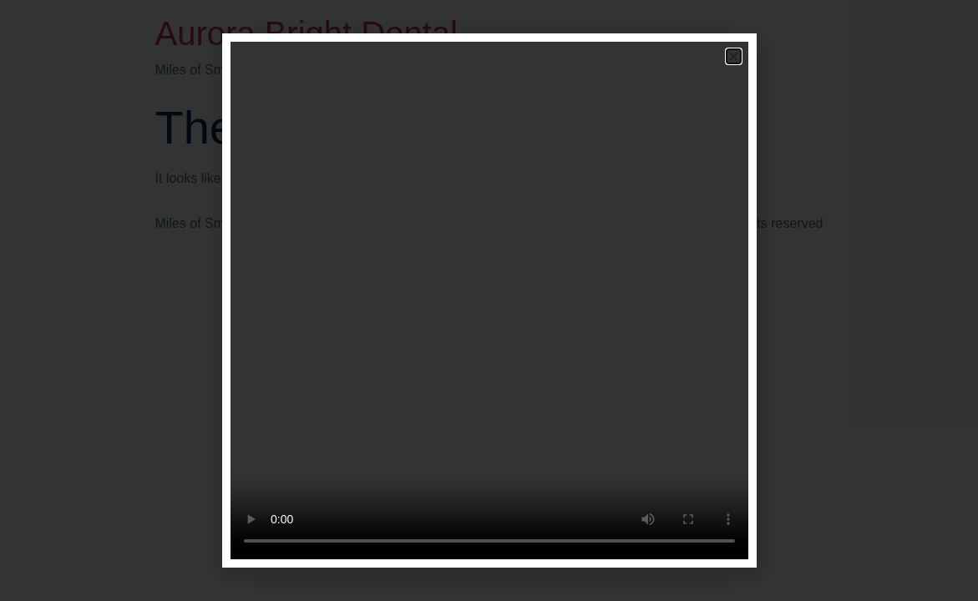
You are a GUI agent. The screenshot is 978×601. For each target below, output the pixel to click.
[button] (733, 56)
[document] (489, 300)
